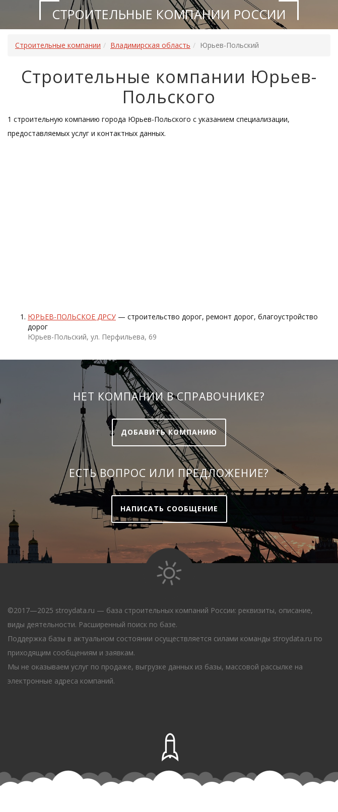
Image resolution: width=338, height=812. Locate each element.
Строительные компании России (169, 14)
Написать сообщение (169, 508)
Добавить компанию (169, 432)
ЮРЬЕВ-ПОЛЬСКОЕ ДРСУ (72, 316)
